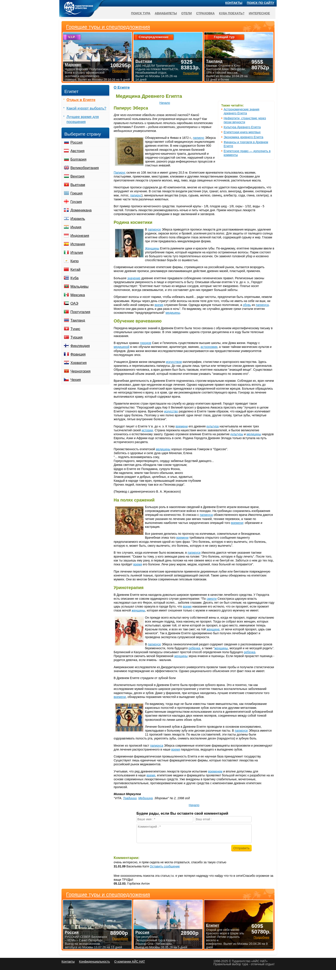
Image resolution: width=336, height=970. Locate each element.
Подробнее (120, 938)
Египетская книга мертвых (242, 132)
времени (182, 426)
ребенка (194, 648)
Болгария (78, 159)
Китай (75, 269)
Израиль (77, 219)
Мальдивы (79, 286)
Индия (75, 227)
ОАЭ (74, 303)
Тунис (75, 329)
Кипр (74, 261)
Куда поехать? (232, 13)
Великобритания (84, 168)
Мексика (77, 295)
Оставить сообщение (165, 866)
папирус (198, 138)
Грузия (76, 202)
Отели (186, 13)
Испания (77, 244)
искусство (171, 411)
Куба (74, 278)
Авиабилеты (166, 13)
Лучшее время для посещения (83, 119)
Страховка (205, 13)
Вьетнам (77, 185)
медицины (173, 312)
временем (215, 771)
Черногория (80, 371)
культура (212, 426)
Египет (212, 925)
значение (133, 278)
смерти (212, 598)
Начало (165, 103)
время (159, 305)
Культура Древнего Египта (242, 127)
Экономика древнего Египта (243, 137)
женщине (213, 629)
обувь (247, 305)
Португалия (80, 312)
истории (147, 430)
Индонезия (79, 236)
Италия (76, 253)
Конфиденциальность (94, 961)
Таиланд (77, 320)
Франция (78, 354)
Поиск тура (140, 13)
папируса (262, 305)
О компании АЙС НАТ (129, 961)
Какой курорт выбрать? (86, 108)
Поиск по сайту (260, 3)
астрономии (209, 347)
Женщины (152, 248)
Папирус (120, 172)
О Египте (122, 87)
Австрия (77, 151)
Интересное (259, 13)
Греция (76, 193)
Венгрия (77, 176)
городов (145, 343)
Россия (76, 142)
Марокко (73, 65)
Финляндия (80, 346)
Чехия (75, 380)
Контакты (233, 3)
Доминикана (80, 210)
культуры (236, 434)
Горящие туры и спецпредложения (108, 894)
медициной (121, 347)
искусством (174, 362)
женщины (138, 610)
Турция (76, 337)
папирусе (154, 229)
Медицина (145, 798)
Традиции (130, 798)
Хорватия (78, 363)
